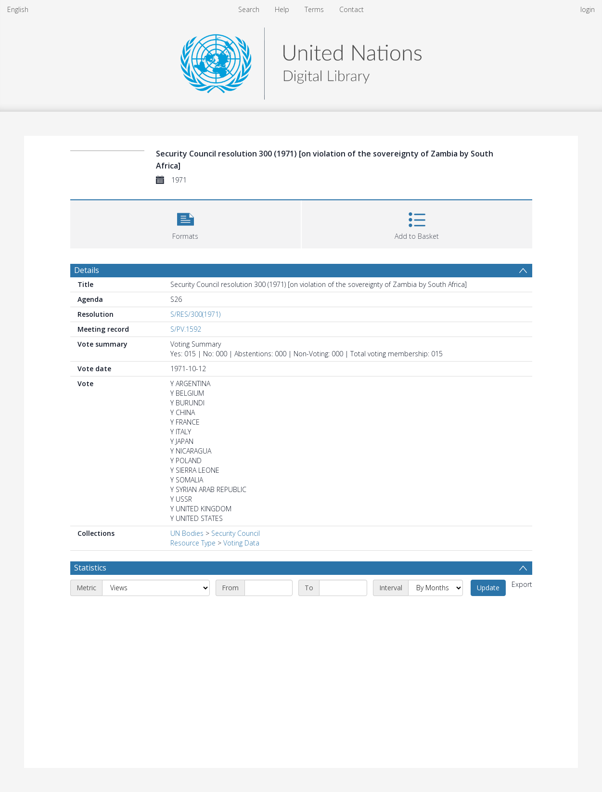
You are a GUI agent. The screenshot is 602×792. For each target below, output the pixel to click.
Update (488, 587)
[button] (185, 223)
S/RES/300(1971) (195, 314)
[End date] (343, 588)
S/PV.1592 (185, 329)
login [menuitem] (587, 9)
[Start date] (268, 588)
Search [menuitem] (248, 9)
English (17, 9)
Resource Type (193, 542)
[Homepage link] (301, 61)
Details (86, 270)
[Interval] (435, 588)
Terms (314, 9)
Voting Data (241, 542)
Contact (351, 9)
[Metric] (156, 588)
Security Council (235, 533)
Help (282, 9)
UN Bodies (187, 533)
